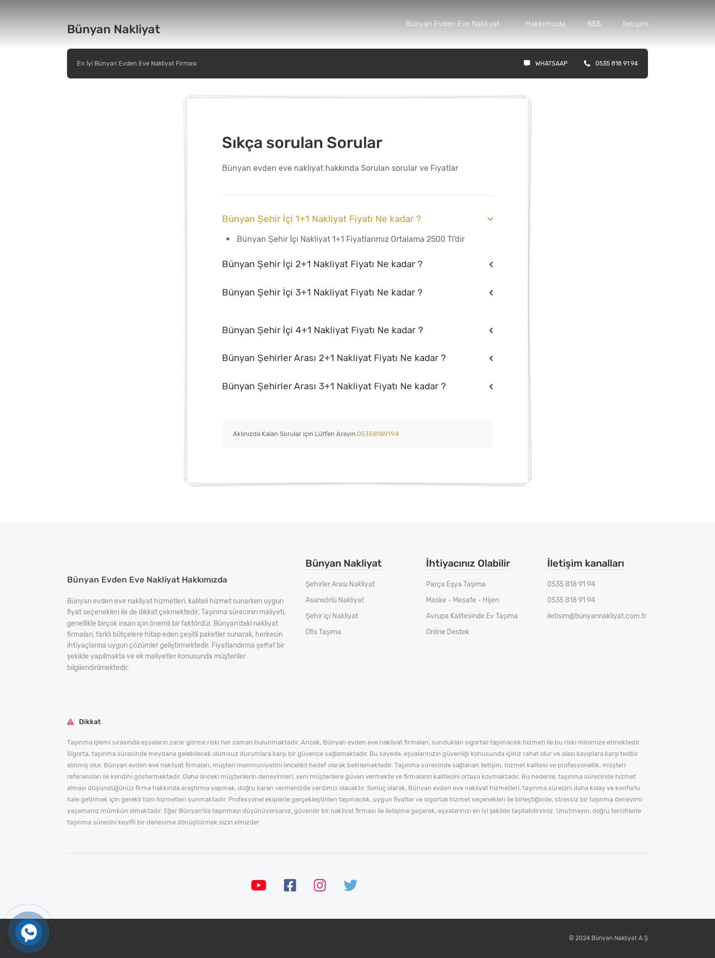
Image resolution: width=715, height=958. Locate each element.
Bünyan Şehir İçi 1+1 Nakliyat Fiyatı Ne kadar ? (321, 218)
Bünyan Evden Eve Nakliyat (453, 23)
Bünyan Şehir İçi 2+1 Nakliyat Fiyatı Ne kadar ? (322, 264)
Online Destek (447, 632)
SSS (594, 23)
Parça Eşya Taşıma (456, 584)
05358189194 (378, 434)
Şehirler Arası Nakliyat (340, 584)
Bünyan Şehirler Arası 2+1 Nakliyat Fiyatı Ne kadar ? (334, 358)
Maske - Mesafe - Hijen (462, 600)
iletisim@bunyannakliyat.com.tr (596, 616)
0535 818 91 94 (611, 63)
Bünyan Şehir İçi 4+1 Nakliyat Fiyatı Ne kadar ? (322, 330)
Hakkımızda (545, 23)
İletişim (635, 23)
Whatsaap (546, 63)
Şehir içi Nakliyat (331, 616)
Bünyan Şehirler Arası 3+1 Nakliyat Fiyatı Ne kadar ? (334, 386)
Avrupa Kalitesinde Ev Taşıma (472, 616)
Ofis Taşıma (323, 632)
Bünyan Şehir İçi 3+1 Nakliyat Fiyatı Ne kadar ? (322, 292)
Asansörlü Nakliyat (334, 600)
